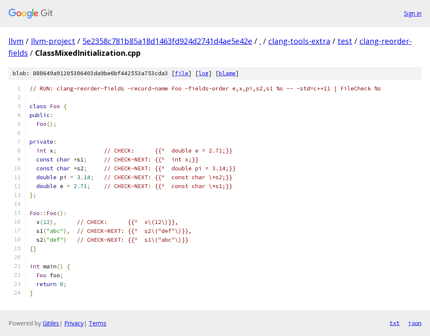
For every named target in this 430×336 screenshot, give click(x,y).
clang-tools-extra (299, 41)
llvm (16, 41)
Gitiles (51, 323)
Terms (97, 323)
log (204, 73)
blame (227, 73)
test (344, 41)
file (181, 73)
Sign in (413, 13)
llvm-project (53, 41)
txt (394, 323)
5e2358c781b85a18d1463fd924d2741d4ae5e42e (167, 41)
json (415, 323)
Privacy (74, 323)
